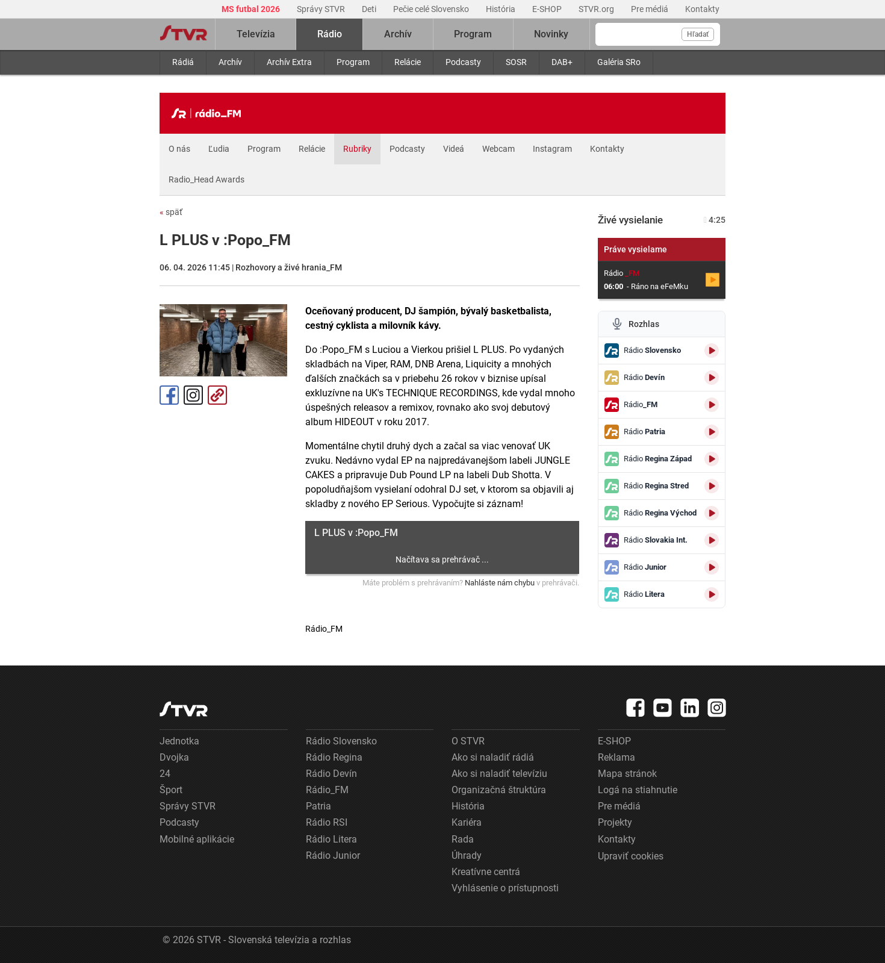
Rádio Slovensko (341, 741)
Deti (370, 9)
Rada (463, 839)
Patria (318, 806)
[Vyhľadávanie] (657, 34)
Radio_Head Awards (206, 179)
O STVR (468, 741)
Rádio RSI (326, 822)
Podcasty (463, 62)
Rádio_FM (327, 790)
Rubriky (357, 149)
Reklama (616, 757)
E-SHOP (548, 9)
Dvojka (174, 757)
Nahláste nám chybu (500, 582)
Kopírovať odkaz (217, 395)
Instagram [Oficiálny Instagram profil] (193, 395)
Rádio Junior (333, 855)
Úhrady (467, 855)
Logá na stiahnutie (637, 790)
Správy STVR (322, 9)
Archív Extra (289, 62)
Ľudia (218, 149)
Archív (230, 62)
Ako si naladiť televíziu (499, 773)
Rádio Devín (331, 773)
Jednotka (179, 741)
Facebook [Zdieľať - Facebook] (169, 395)
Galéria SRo (619, 62)
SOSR (516, 62)
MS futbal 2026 (252, 9)
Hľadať (698, 34)
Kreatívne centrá (486, 871)
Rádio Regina (334, 757)
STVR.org (597, 9)
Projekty (615, 822)
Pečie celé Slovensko (432, 9)
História (501, 9)
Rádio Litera (331, 839)
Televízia (256, 34)
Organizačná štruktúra (499, 790)
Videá (453, 149)
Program (353, 62)
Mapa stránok (627, 773)
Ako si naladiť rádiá (493, 757)
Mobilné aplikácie (197, 839)
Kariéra (467, 822)
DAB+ (562, 62)
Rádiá (183, 62)
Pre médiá (650, 9)
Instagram (552, 149)
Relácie (407, 62)
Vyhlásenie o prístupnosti (505, 888)
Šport (171, 790)
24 (165, 773)
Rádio (329, 34)
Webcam (498, 149)
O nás (179, 149)
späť (171, 212)
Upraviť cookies (630, 856)
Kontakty (702, 9)
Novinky (551, 34)
